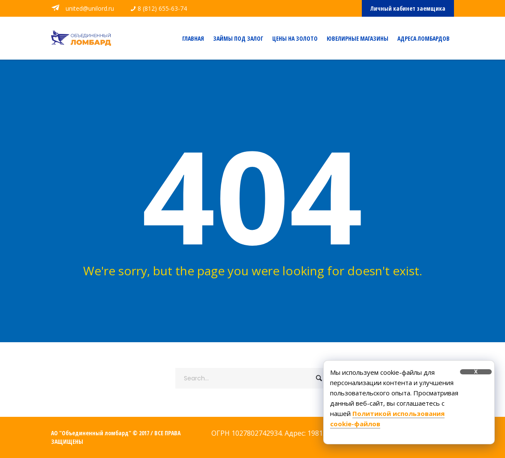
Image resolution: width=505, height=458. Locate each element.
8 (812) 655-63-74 (162, 8)
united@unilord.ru (89, 8)
